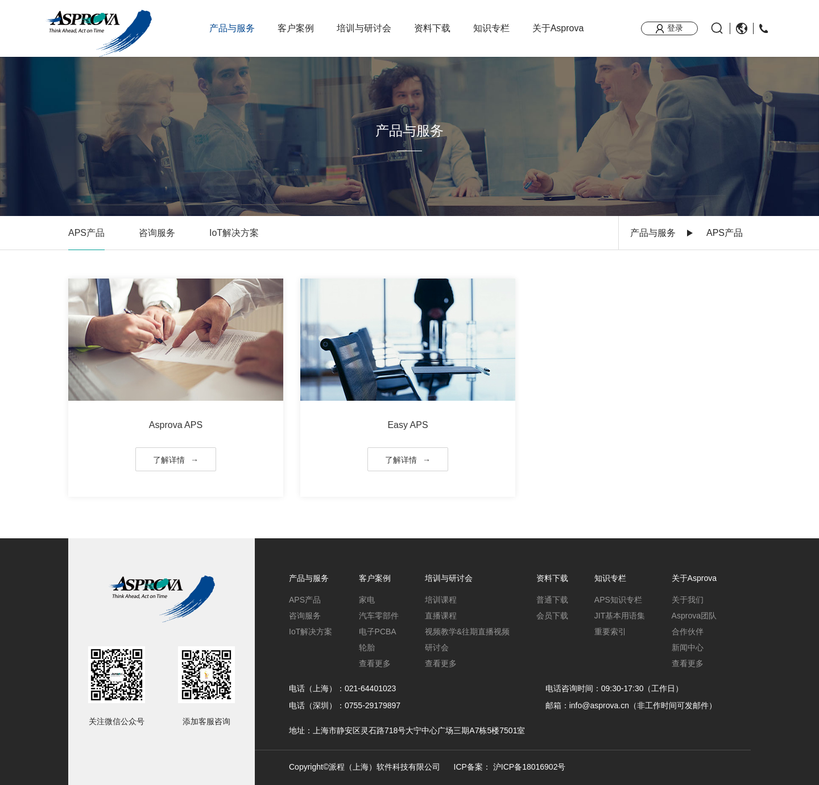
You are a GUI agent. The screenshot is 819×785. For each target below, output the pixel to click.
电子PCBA (377, 631)
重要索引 (610, 631)
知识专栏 (491, 28)
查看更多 (375, 663)
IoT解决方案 (234, 233)
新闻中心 (688, 647)
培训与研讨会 (364, 28)
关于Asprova (558, 28)
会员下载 (552, 615)
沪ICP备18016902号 (529, 766)
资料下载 (432, 28)
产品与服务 (232, 28)
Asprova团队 (694, 615)
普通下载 (552, 599)
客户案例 (296, 28)
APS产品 (86, 233)
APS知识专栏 (618, 599)
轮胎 (367, 647)
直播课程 (441, 615)
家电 (367, 599)
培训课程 (441, 599)
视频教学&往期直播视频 (467, 631)
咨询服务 (157, 233)
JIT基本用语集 (619, 615)
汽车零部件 (379, 615)
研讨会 (437, 647)
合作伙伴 (688, 631)
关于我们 (688, 599)
